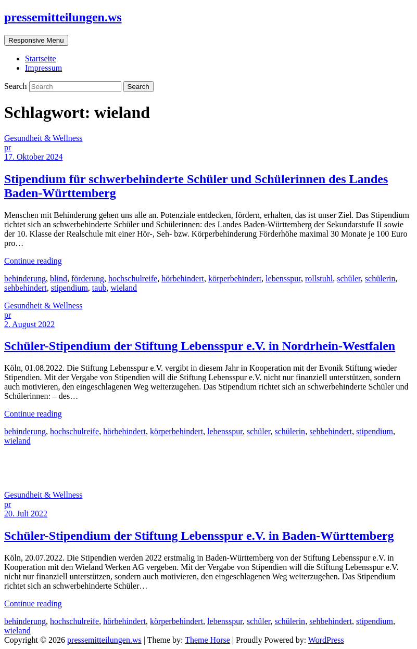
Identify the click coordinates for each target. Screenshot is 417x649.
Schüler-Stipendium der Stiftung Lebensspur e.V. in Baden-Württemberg (199, 535)
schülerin (380, 278)
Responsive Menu (36, 40)
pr (7, 147)
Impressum (43, 67)
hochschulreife (132, 278)
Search (16, 86)
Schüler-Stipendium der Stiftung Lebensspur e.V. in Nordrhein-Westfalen (199, 346)
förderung (87, 278)
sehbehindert (25, 287)
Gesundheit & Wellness (43, 138)
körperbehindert (234, 278)
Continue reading (33, 260)
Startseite (40, 58)
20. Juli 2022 (25, 513)
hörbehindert (182, 278)
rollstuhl (319, 278)
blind (58, 278)
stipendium (69, 287)
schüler (349, 278)
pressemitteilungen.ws (63, 17)
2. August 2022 (29, 324)
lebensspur (283, 278)
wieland (123, 287)
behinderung (25, 278)
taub (99, 287)
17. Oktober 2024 (33, 156)
